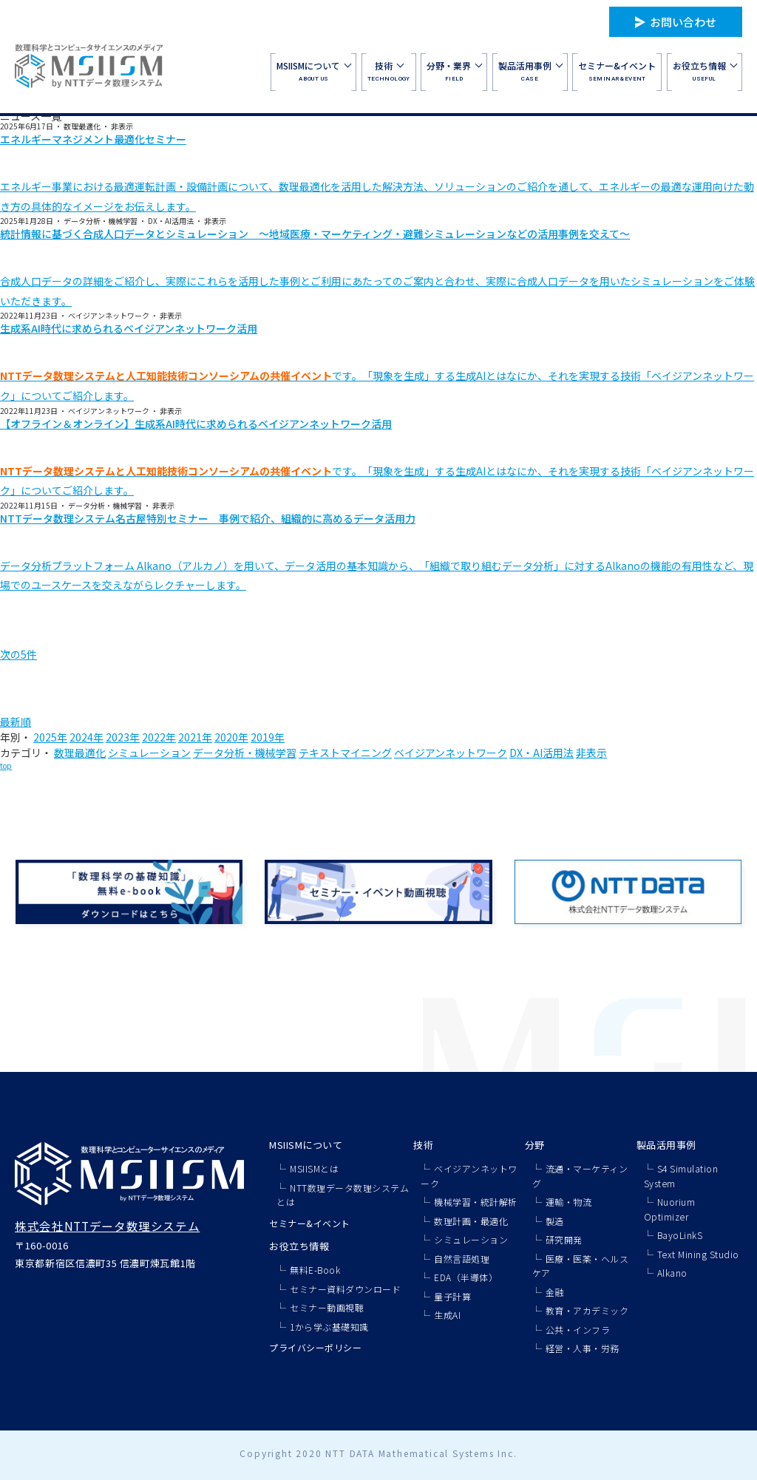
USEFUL (704, 70)
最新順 (15, 721)
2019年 (268, 737)
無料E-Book (315, 1269)
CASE (530, 70)
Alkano (672, 1272)
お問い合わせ (683, 22)
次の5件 (18, 654)
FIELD (454, 70)
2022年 (159, 737)
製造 (555, 1221)
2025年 (50, 737)
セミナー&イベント (309, 1223)
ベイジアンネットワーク (450, 752)
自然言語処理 (461, 1258)
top (6, 765)
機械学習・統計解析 (475, 1201)
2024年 (86, 737)
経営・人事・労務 (582, 1348)
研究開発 (564, 1239)
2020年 (231, 737)
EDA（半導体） (466, 1277)
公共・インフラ (578, 1329)
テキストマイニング (345, 752)
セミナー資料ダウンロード (345, 1289)
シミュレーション (149, 752)
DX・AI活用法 (541, 752)
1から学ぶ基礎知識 (329, 1326)
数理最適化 (80, 752)
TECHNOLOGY (388, 70)
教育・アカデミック (587, 1310)
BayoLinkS (680, 1235)
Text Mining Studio (698, 1254)
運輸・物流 (569, 1201)
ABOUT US (313, 70)
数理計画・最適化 (471, 1221)
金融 (555, 1292)
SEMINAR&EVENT (617, 70)
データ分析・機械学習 (244, 752)
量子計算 (452, 1296)
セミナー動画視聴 (327, 1307)
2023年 (123, 737)
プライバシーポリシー (315, 1347)
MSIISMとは (314, 1168)
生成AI (447, 1314)
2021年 (195, 737)
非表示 (591, 752)
